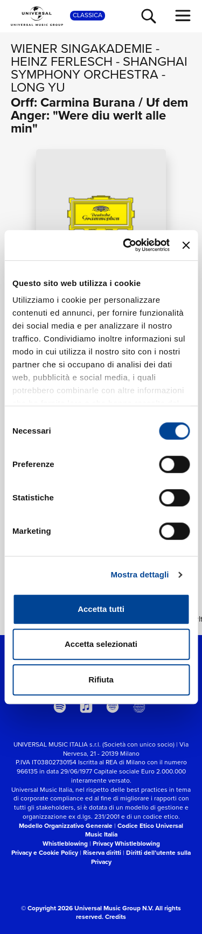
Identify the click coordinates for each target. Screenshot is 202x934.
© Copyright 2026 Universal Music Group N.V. (87, 908)
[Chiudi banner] (186, 245)
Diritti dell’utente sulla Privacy (141, 857)
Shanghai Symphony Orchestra (99, 68)
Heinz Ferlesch (62, 61)
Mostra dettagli (139, 574)
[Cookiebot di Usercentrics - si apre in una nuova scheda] (127, 245)
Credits (115, 917)
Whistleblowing (65, 843)
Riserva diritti (102, 853)
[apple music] (86, 707)
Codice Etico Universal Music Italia (134, 830)
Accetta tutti (101, 609)
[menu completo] (183, 15)
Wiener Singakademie (81, 48)
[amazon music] (112, 707)
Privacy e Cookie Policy (44, 853)
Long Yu (38, 87)
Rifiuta (101, 679)
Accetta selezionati (101, 644)
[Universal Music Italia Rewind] (139, 707)
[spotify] (60, 707)
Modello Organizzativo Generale (66, 826)
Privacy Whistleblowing (126, 843)
